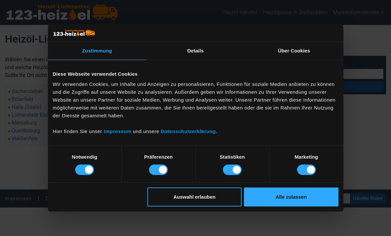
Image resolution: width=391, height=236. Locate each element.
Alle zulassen (291, 197)
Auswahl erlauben (194, 197)
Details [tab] (195, 50)
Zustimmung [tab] (97, 50)
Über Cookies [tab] (294, 50)
